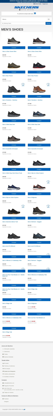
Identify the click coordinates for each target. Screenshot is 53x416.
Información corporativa (9, 349)
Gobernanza (7, 351)
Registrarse (45, 3)
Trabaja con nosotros (8, 392)
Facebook (6, 398)
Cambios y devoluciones (9, 374)
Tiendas (6, 354)
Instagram (6, 401)
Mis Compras (7, 368)
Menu (4, 19)
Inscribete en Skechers (9, 376)
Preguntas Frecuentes (9, 385)
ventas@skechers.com (9, 383)
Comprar (14, 47)
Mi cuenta (6, 363)
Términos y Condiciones (9, 366)
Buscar (48, 23)
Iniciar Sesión (38, 3)
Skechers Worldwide (8, 357)
